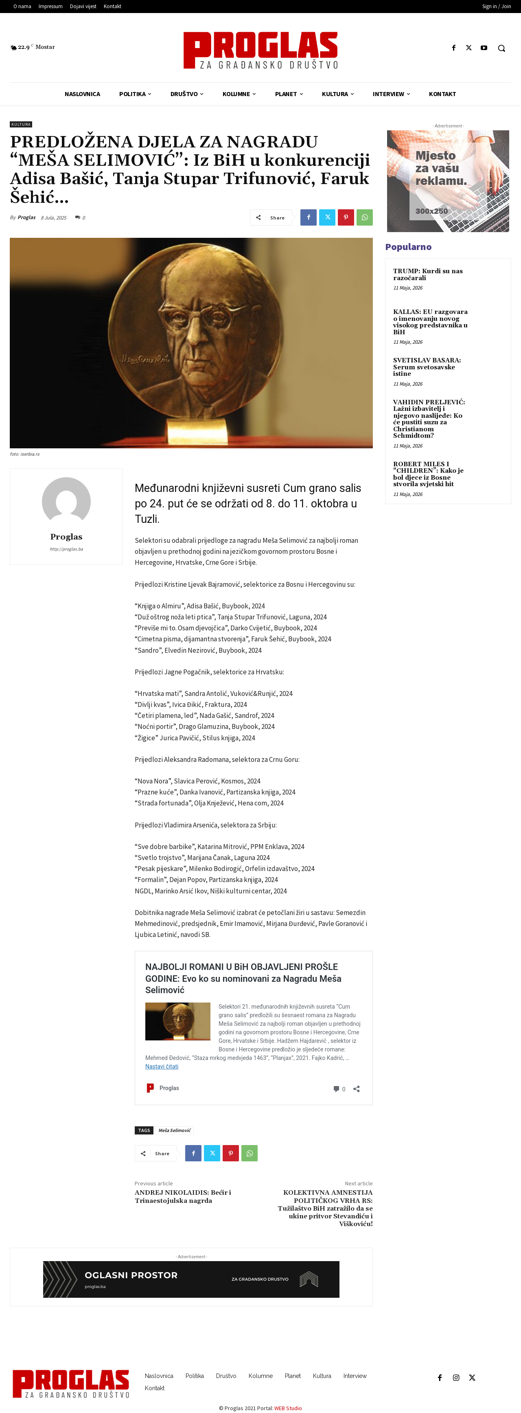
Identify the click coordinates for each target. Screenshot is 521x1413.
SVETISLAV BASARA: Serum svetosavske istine (427, 367)
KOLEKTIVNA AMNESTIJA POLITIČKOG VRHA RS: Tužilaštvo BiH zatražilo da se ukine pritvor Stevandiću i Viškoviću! (325, 1208)
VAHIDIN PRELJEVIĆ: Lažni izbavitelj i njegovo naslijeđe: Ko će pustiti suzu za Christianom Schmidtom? (429, 419)
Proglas (26, 217)
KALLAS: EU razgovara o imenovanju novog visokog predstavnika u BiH (430, 322)
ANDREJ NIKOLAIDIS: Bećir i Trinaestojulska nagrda (183, 1197)
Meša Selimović (174, 1130)
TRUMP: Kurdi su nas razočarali (428, 275)
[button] (501, 48)
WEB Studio (288, 1408)
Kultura (21, 124)
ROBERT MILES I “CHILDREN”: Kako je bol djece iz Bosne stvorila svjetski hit (428, 475)
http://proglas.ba (66, 549)
